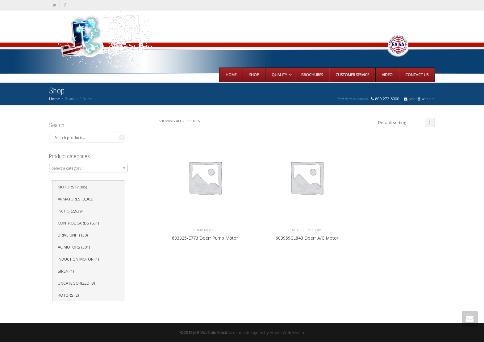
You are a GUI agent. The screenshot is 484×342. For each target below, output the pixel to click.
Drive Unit (68, 235)
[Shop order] (405, 122)
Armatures (69, 199)
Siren (63, 271)
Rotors (65, 295)
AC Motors (69, 247)
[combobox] (88, 168)
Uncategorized (74, 283)
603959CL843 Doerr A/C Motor (307, 238)
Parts (64, 211)
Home (54, 98)
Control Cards (73, 223)
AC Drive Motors (307, 230)
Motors (66, 187)
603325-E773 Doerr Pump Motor (205, 238)
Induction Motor (76, 259)
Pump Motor (205, 230)
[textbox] (88, 168)
